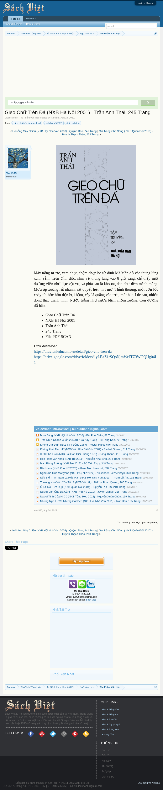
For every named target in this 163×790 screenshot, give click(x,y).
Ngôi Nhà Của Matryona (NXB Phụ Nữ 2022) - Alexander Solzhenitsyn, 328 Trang (89, 473)
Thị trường (107, 766)
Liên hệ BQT (109, 776)
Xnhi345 (55, 117)
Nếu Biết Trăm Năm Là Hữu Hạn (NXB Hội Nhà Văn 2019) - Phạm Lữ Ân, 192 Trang (91, 477)
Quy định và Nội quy (149, 782)
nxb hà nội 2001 (53, 123)
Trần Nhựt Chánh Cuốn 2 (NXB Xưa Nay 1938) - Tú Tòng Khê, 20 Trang (83, 439)
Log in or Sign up (145, 3)
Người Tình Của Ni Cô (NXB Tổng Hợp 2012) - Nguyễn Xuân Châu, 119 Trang (87, 496)
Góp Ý (105, 755)
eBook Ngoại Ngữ (111, 724)
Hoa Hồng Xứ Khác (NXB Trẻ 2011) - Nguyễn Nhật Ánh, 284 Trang (80, 458)
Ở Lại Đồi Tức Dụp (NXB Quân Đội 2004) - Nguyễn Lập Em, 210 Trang (83, 486)
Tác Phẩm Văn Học (29, 117)
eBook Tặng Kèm (111, 729)
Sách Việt (91, 599)
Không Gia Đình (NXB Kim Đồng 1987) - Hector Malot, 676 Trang (79, 444)
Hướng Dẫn (108, 734)
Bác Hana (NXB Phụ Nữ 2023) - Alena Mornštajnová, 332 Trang (78, 468)
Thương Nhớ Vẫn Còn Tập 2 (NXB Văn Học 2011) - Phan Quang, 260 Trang (86, 482)
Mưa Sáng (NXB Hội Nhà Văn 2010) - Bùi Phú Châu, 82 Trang (77, 435)
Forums (15, 18)
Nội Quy (106, 760)
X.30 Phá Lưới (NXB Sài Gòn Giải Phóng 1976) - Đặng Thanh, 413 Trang (84, 454)
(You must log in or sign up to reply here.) (137, 522)
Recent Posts (33, 24)
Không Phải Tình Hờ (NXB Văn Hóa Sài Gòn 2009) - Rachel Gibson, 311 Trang (87, 449)
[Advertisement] (81, 67)
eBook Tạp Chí (109, 719)
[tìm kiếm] (72, 102)
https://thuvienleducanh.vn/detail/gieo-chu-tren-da (73, 351)
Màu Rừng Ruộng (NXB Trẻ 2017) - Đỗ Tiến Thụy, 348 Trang (77, 463)
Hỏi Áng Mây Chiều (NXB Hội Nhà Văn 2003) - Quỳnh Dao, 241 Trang (54, 131)
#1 (157, 510)
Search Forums (14, 24)
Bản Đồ (106, 750)
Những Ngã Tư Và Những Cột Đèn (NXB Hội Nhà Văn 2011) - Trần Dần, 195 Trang (90, 501)
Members (31, 18)
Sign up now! (81, 561)
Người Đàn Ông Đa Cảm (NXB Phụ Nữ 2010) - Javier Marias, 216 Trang (83, 491)
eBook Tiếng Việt (110, 709)
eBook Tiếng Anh (110, 714)
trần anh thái (73, 123)
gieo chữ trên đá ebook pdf (27, 123)
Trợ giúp (106, 771)
